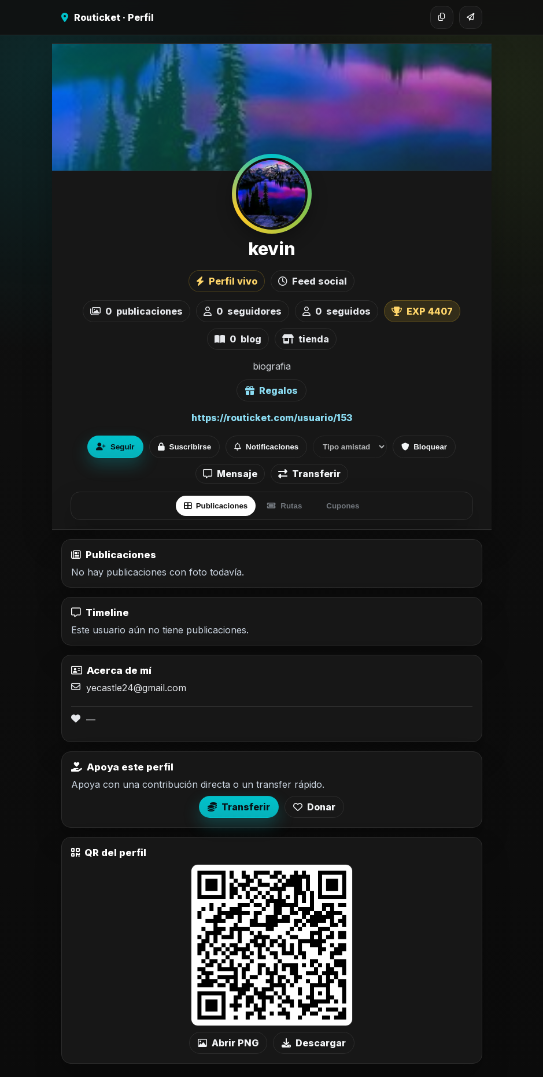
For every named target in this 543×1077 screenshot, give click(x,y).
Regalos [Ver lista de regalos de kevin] (271, 390)
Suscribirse (185, 446)
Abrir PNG (228, 1043)
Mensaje (230, 474)
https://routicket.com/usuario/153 (271, 417)
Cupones (342, 505)
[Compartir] (470, 17)
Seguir (115, 446)
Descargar (314, 1043)
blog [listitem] (238, 339)
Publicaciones (216, 505)
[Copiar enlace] (441, 17)
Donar (314, 807)
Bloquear (424, 446)
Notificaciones (266, 446)
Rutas (284, 505)
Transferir (309, 474)
